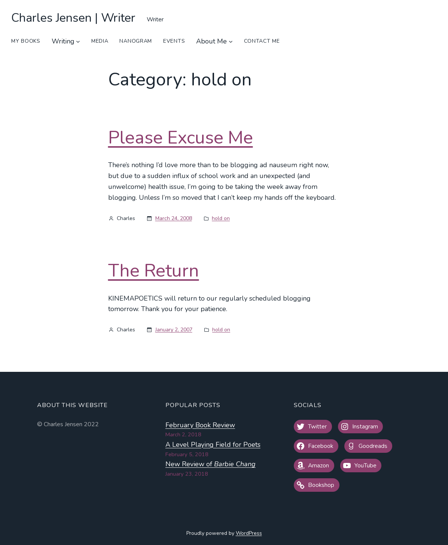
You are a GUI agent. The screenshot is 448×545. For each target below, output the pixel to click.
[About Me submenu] (231, 41)
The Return (153, 271)
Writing (63, 41)
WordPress (249, 533)
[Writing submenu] (78, 41)
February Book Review (200, 425)
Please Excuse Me (180, 138)
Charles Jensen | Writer (73, 18)
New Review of (210, 464)
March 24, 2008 (173, 218)
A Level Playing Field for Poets (212, 444)
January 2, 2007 (173, 329)
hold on (221, 218)
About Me (211, 41)
